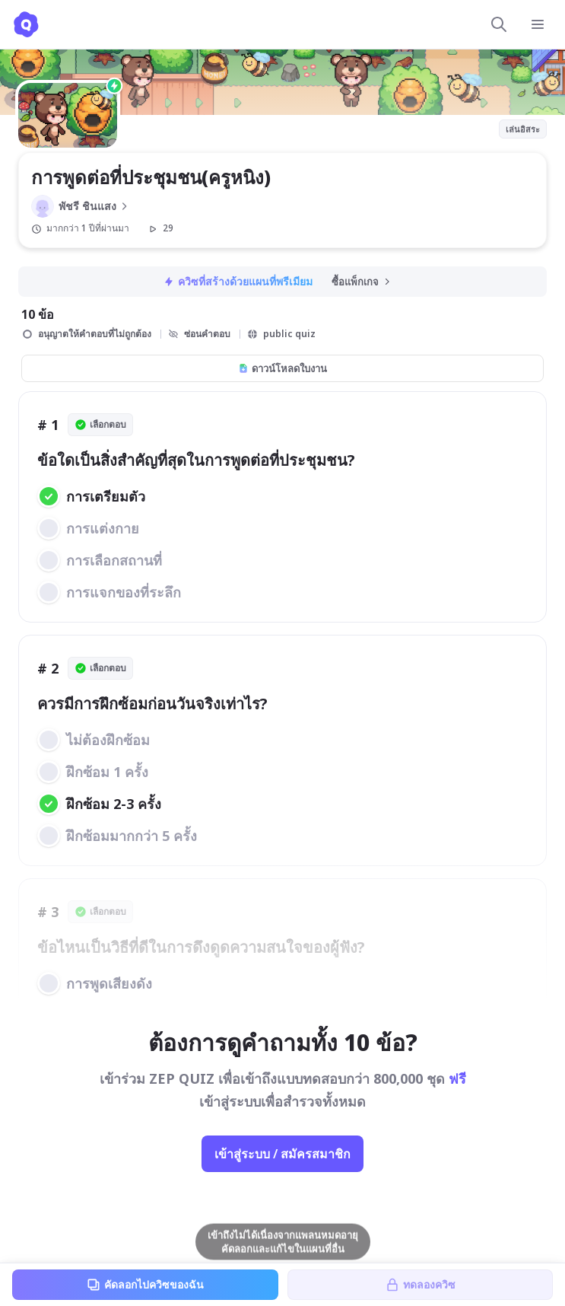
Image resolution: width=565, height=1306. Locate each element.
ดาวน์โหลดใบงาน (282, 368)
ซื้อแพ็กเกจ (362, 281)
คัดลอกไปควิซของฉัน (145, 1284)
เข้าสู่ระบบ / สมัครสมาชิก (282, 1153)
